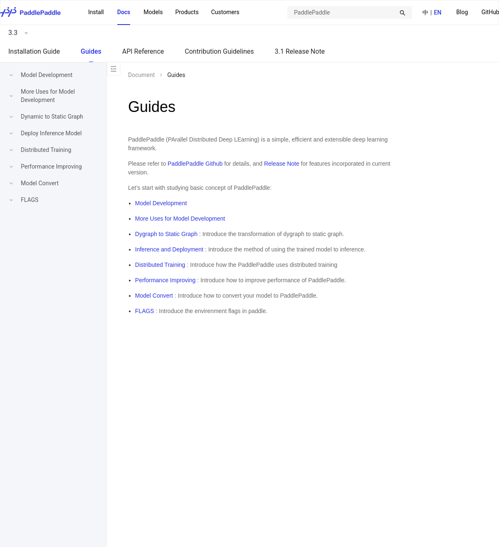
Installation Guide (34, 51)
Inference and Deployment (169, 249)
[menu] (164, 12)
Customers (225, 12)
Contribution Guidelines (219, 51)
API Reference (143, 51)
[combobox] (349, 12)
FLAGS (29, 199)
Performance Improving (51, 166)
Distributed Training (46, 150)
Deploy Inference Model (51, 133)
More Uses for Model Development (180, 218)
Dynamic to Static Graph (52, 116)
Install (96, 12)
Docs (124, 12)
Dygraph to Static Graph (166, 234)
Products (186, 12)
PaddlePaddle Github (195, 163)
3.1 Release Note (300, 51)
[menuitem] (462, 12)
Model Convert (40, 183)
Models (153, 12)
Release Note (281, 163)
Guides (91, 51)
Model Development (46, 75)
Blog (462, 12)
